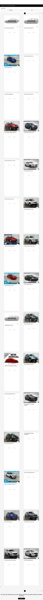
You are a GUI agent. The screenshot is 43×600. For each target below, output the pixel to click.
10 (38, 13)
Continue (21, 598)
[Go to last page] (42, 13)
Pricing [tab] (14, 32)
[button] (18, 27)
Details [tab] (9, 32)
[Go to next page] (40, 13)
